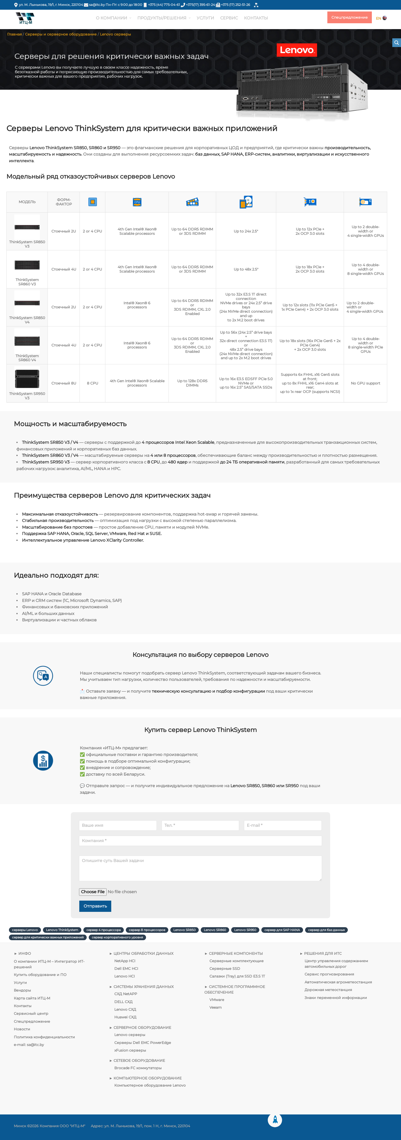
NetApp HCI (124, 961)
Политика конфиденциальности (44, 1037)
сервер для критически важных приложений (48, 937)
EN (381, 18)
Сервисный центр (31, 1013)
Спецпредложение (349, 17)
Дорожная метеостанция (328, 989)
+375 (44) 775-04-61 (164, 5)
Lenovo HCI (124, 976)
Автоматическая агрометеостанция (338, 982)
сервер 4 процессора (103, 930)
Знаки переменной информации (336, 997)
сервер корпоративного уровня (117, 937)
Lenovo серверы (115, 34)
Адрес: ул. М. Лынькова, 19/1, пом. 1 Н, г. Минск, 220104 (140, 1126)
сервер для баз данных (326, 930)
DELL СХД (123, 1001)
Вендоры (22, 990)
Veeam (215, 1007)
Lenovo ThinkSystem (62, 930)
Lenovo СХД (125, 1009)
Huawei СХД (125, 1017)
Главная (14, 34)
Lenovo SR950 (245, 930)
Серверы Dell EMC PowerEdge (142, 1042)
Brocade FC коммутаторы (138, 1068)
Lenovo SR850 (184, 930)
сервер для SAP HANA (282, 930)
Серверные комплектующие (236, 961)
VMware (216, 999)
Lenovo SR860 (215, 930)
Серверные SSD (224, 968)
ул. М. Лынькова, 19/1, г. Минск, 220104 (51, 5)
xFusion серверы (130, 1050)
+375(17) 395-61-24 (200, 5)
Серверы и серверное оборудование (61, 34)
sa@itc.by (97, 5)
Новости (22, 1029)
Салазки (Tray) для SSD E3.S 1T (237, 976)
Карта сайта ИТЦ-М (32, 998)
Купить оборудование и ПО (40, 975)
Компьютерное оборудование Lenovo (150, 1085)
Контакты (22, 1006)
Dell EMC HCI (126, 968)
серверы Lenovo (25, 930)
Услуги (20, 982)
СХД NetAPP (125, 994)
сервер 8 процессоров (147, 930)
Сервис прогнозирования (329, 974)
